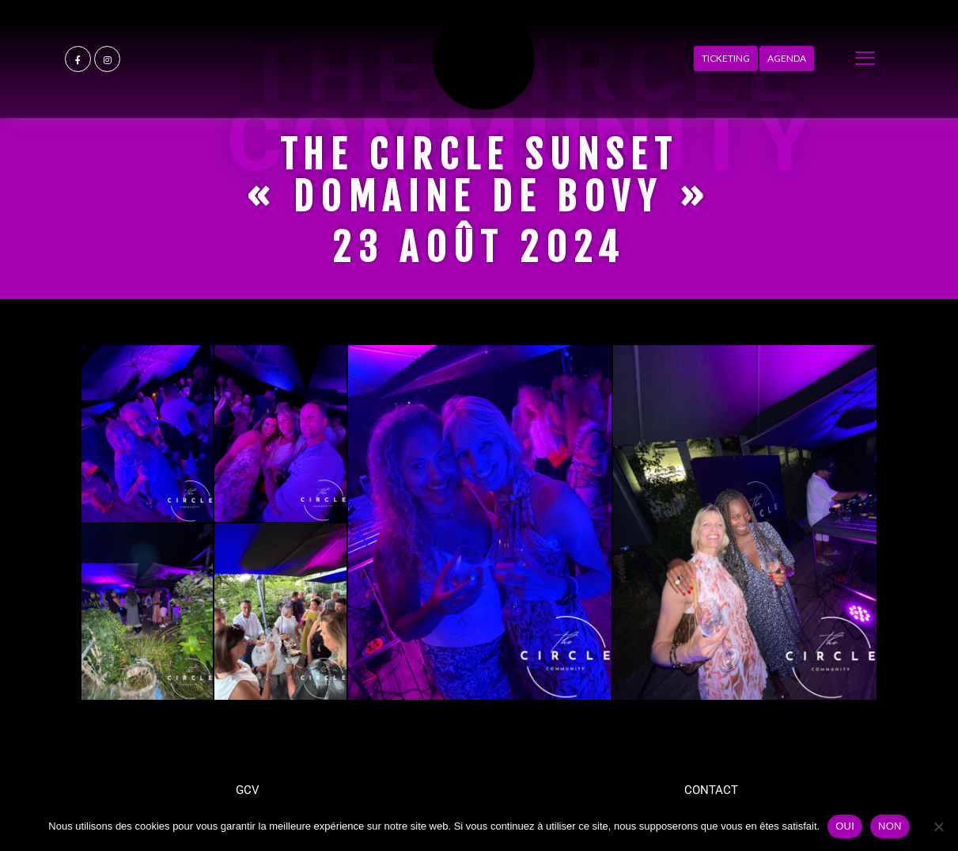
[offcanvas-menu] (865, 59)
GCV (247, 790)
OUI (844, 826)
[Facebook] (78, 59)
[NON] (938, 826)
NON (890, 826)
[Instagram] (107, 59)
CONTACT (711, 790)
